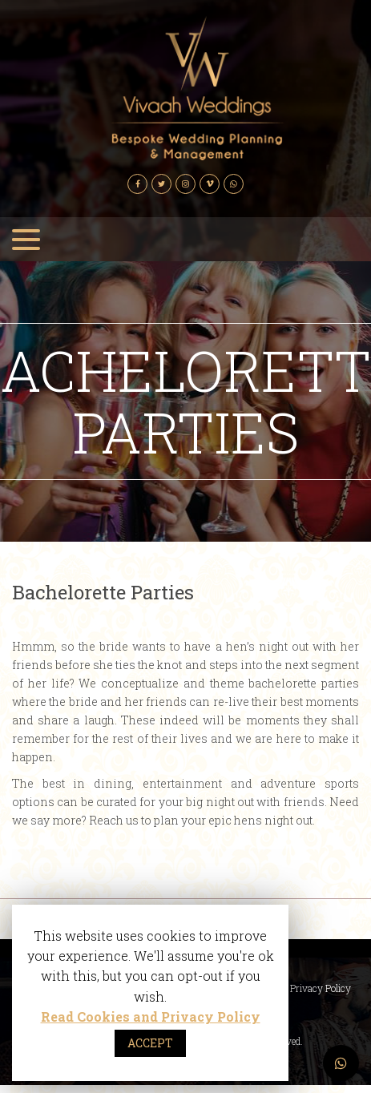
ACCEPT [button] (150, 1043)
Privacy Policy (320, 988)
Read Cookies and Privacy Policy (150, 1016)
